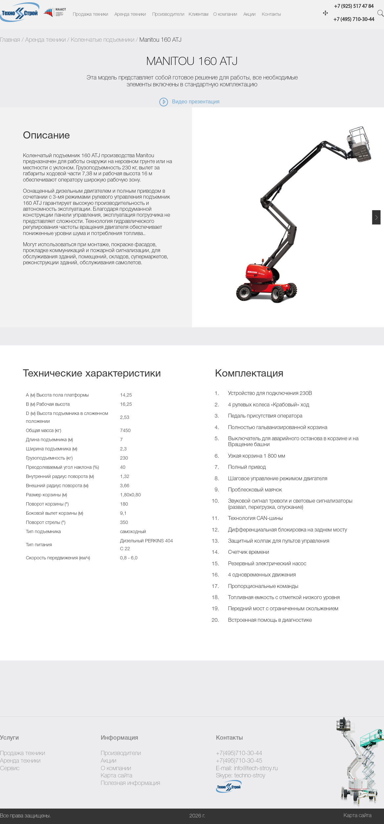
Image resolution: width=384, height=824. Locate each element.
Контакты (271, 14)
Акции (249, 14)
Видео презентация (189, 102)
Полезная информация (130, 783)
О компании (225, 14)
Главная (10, 40)
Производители (168, 14)
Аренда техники (130, 14)
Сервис (9, 768)
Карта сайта (116, 775)
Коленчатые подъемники (102, 40)
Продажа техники (90, 14)
